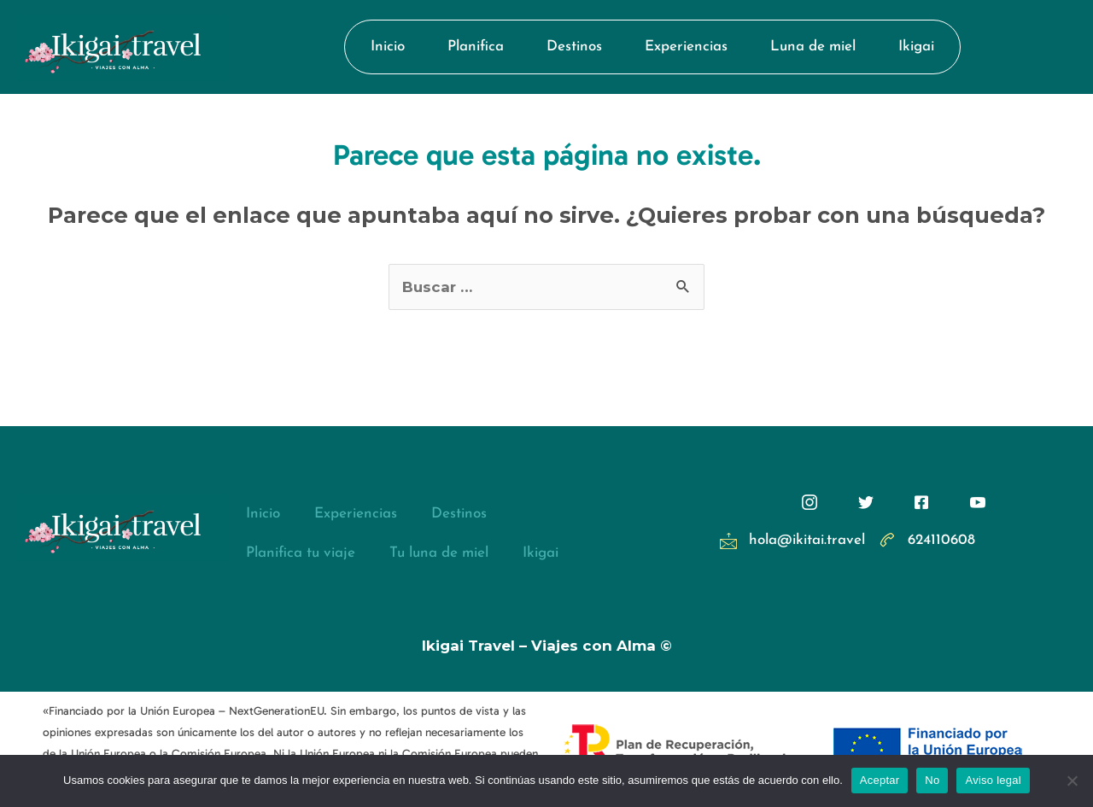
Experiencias (686, 46)
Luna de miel (813, 46)
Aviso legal (992, 780)
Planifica (475, 46)
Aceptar (880, 780)
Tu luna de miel (438, 553)
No (932, 780)
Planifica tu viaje (300, 553)
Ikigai (916, 46)
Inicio (388, 46)
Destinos (574, 46)
